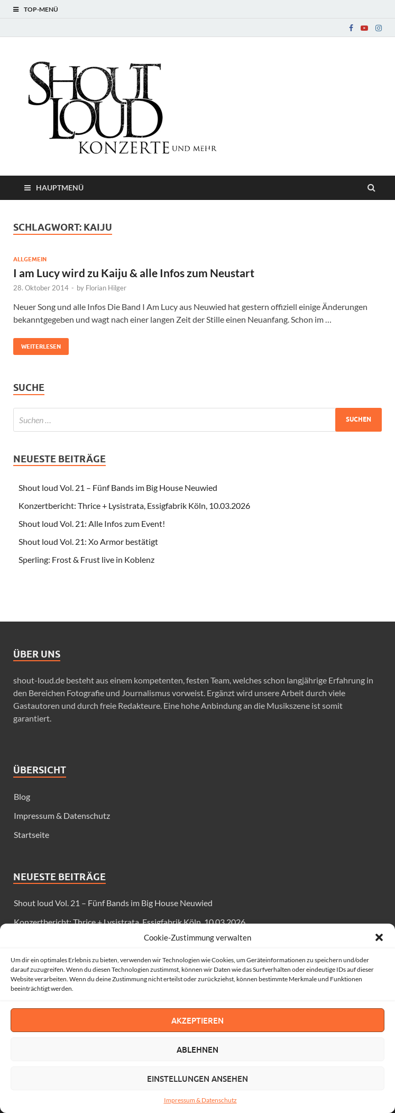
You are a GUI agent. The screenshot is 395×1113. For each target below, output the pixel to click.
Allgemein (30, 259)
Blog (22, 796)
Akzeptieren (197, 1020)
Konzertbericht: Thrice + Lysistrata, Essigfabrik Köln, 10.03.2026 (134, 505)
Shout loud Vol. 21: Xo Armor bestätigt (88, 541)
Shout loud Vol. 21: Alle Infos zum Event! (92, 523)
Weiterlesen (37, 344)
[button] (379, 937)
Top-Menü (41, 9)
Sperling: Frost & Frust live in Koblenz (86, 559)
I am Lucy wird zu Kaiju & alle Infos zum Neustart (133, 272)
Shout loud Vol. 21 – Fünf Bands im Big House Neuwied (118, 487)
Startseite (31, 834)
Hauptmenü (60, 187)
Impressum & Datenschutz (200, 1100)
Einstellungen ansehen (197, 1078)
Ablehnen (197, 1049)
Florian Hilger (106, 288)
